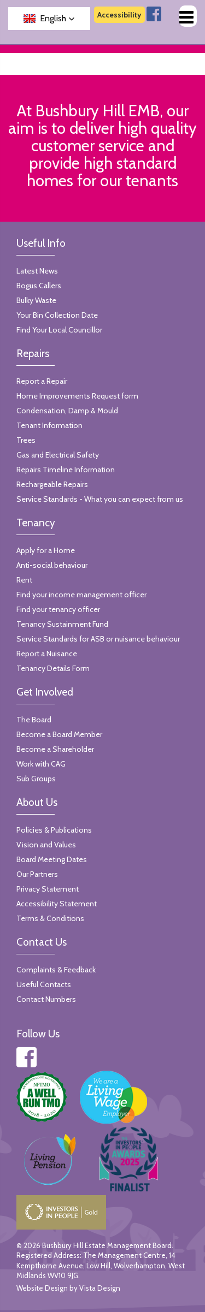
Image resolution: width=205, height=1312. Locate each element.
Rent (24, 580)
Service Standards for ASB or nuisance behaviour (98, 639)
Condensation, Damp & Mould (67, 410)
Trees (26, 440)
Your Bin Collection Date (57, 315)
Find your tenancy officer (58, 609)
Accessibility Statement (56, 904)
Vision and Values (46, 845)
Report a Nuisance (46, 653)
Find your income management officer (81, 594)
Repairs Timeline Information (65, 469)
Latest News (37, 271)
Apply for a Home (45, 550)
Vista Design (99, 1288)
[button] (49, 19)
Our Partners (37, 874)
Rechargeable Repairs (52, 484)
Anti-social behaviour (51, 565)
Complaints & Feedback (56, 970)
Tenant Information (49, 425)
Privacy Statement (47, 889)
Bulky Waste (36, 300)
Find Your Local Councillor (59, 330)
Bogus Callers (38, 285)
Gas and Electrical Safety (57, 455)
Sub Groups (36, 778)
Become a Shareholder (55, 749)
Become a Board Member (59, 734)
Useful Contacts (43, 984)
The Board (33, 720)
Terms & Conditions (50, 918)
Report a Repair (41, 381)
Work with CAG (41, 764)
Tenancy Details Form (53, 668)
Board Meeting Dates (51, 859)
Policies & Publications (54, 830)
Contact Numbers (46, 999)
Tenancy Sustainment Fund (62, 624)
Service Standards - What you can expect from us (99, 499)
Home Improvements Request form (77, 396)
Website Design (42, 1288)
